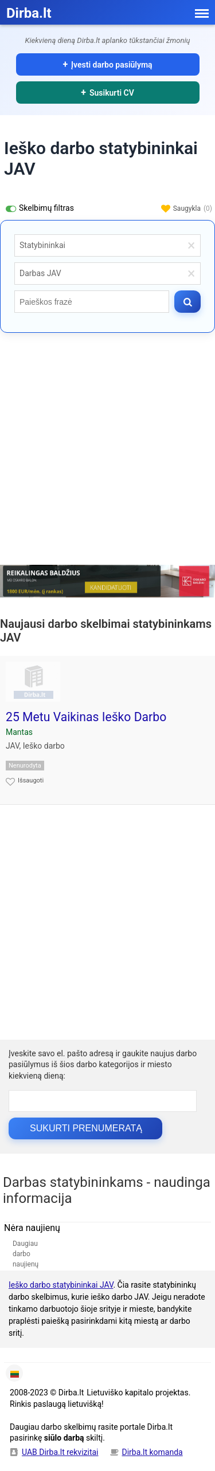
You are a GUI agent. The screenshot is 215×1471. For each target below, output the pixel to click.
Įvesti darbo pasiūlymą (112, 64)
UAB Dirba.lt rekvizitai (60, 1452)
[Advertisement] (107, 451)
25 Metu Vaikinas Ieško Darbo (86, 717)
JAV (12, 745)
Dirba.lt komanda (152, 1452)
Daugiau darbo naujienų (25, 1254)
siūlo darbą (64, 1437)
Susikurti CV (111, 92)
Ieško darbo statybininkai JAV (61, 1284)
